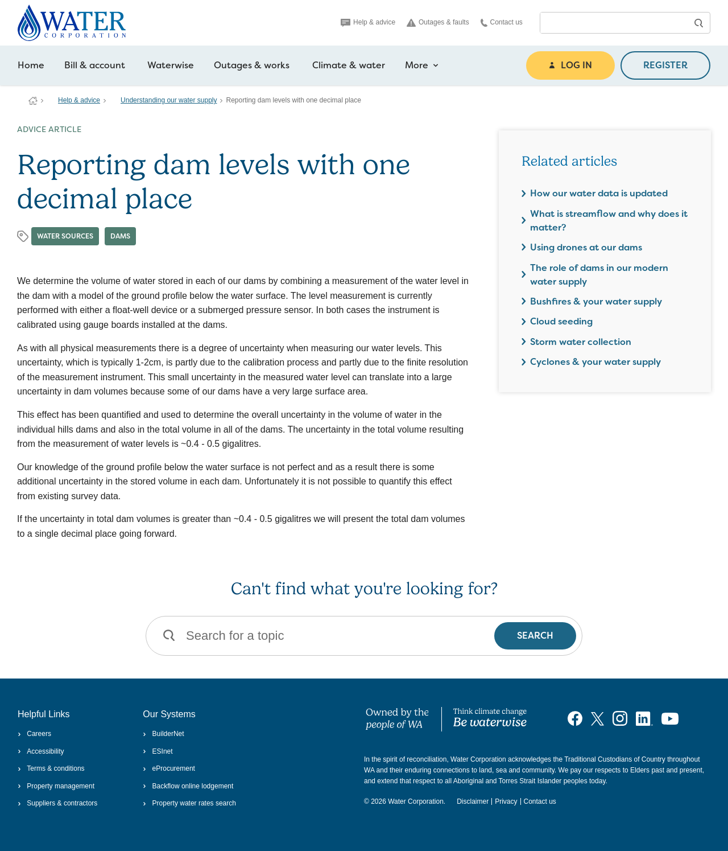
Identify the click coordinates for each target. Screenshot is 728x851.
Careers (34, 734)
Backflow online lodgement (188, 786)
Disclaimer (473, 801)
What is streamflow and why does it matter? (609, 220)
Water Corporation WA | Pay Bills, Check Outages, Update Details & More (33, 101)
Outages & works (251, 65)
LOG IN (570, 65)
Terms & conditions (51, 768)
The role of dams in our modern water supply (599, 274)
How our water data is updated (599, 193)
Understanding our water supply (169, 100)
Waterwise (170, 65)
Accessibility (41, 751)
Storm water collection (580, 342)
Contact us (502, 22)
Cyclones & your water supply (595, 362)
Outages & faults (438, 22)
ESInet (157, 751)
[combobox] (613, 23)
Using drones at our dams (586, 247)
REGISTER (665, 65)
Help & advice (368, 22)
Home (31, 65)
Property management (56, 786)
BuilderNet (163, 734)
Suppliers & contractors (57, 803)
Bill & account (94, 65)
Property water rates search (189, 803)
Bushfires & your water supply (596, 301)
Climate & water (348, 65)
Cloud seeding (561, 321)
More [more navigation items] (422, 65)
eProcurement (169, 768)
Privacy (506, 801)
